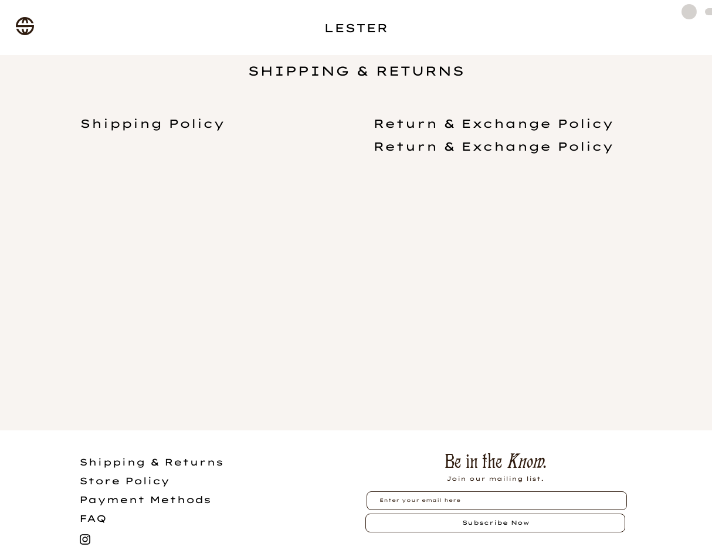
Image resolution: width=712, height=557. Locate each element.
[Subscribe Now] (495, 523)
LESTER (356, 28)
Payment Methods (145, 499)
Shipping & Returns (151, 462)
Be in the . (495, 461)
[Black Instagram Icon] (85, 539)
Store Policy (124, 481)
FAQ (93, 518)
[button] (25, 26)
